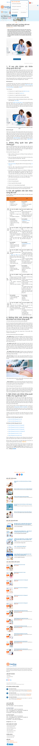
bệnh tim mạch (26, 91)
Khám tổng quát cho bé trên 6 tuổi (15, 435)
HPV (23, 204)
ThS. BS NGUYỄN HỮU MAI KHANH (20, 533)
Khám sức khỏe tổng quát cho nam (15, 419)
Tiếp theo (14, 15)
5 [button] (19, 22)
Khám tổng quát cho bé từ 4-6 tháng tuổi (16, 429)
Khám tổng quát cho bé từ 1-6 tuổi (15, 433)
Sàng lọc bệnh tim (15, 254)
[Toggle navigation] (37, 5)
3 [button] (17, 22)
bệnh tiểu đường (17, 137)
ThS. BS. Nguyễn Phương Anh (20, 557)
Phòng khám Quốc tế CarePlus (21, 407)
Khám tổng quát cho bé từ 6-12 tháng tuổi (16, 431)
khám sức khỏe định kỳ (18, 102)
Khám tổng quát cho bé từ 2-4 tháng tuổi (16, 427)
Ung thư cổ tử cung (26, 220)
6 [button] (20, 22)
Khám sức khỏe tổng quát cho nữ (14, 421)
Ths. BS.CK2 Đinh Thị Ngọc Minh (20, 542)
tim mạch (8, 87)
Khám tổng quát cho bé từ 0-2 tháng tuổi (16, 425)
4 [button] (18, 22)
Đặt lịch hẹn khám (17, 59)
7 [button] (21, 22)
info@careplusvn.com (13, 742)
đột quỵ (11, 87)
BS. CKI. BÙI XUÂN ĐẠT (18, 526)
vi (30, 2)
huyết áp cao (29, 139)
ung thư (20, 87)
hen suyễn (17, 100)
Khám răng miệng (11, 163)
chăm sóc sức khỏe (29, 84)
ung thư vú (22, 93)
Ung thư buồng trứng (26, 243)
